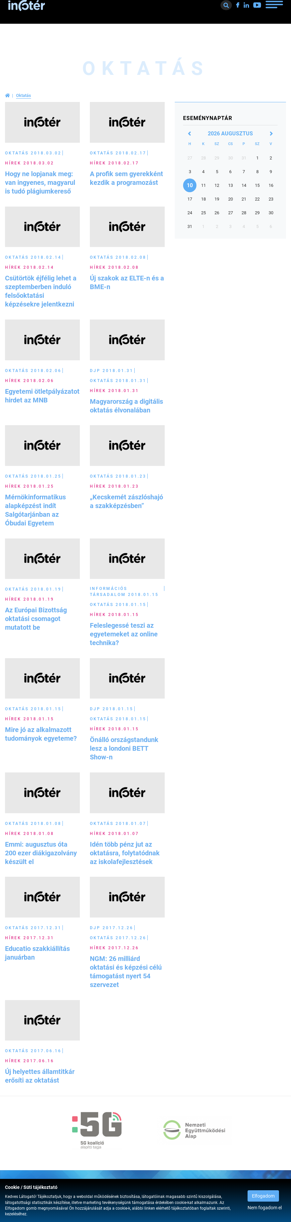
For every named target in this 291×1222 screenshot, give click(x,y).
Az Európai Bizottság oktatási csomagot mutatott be (36, 618)
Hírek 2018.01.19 (29, 599)
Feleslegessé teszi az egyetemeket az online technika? (124, 634)
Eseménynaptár (207, 118)
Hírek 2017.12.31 (29, 938)
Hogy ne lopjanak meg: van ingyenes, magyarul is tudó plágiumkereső (40, 182)
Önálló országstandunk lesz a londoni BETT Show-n (124, 748)
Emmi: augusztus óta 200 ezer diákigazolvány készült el (41, 853)
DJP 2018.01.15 (111, 709)
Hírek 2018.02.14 (29, 267)
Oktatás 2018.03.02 (33, 153)
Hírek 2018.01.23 (114, 486)
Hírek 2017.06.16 (29, 1061)
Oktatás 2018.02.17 (118, 153)
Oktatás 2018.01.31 (118, 380)
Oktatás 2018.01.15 (118, 604)
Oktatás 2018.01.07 (118, 823)
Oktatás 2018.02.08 (118, 257)
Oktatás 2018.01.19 (33, 589)
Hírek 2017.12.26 (114, 948)
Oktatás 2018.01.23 (118, 476)
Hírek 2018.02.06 (29, 380)
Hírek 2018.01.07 (114, 833)
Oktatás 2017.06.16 (33, 1051)
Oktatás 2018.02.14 (33, 257)
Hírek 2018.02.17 (114, 163)
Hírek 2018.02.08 (114, 267)
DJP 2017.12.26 (111, 928)
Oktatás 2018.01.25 (33, 476)
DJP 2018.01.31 (111, 370)
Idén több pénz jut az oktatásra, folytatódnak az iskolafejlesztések (125, 853)
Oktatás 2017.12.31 (33, 928)
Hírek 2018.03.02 (29, 163)
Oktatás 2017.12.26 (118, 938)
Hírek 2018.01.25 (29, 486)
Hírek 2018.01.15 (114, 614)
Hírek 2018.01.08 (29, 833)
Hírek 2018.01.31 (114, 390)
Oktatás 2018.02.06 (33, 370)
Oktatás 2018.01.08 (33, 823)
